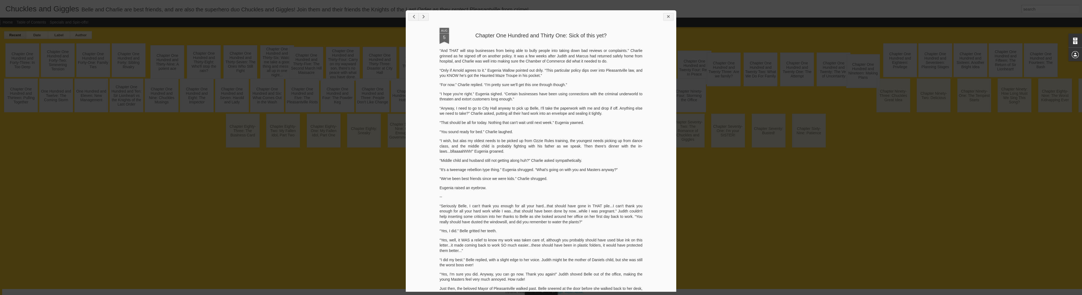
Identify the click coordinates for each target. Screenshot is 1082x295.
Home (8, 22)
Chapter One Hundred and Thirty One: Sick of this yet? (540, 35)
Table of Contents (31, 22)
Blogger (558, 292)
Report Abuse (574, 292)
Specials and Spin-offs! (69, 22)
